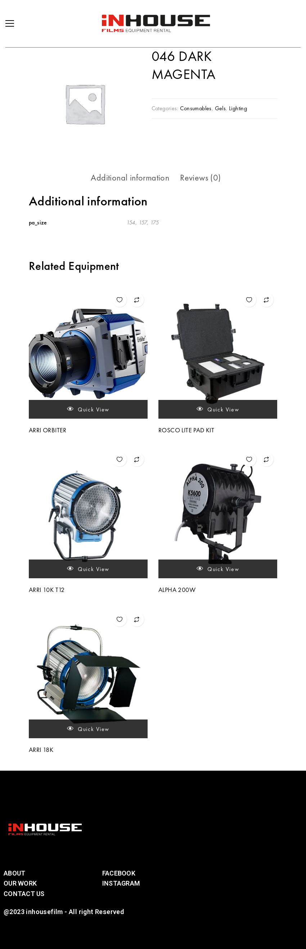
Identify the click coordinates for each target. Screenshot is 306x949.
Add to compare (137, 300)
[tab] (130, 177)
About (14, 873)
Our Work (20, 883)
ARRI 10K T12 (47, 589)
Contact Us (24, 893)
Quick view (88, 409)
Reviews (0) (200, 177)
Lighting (238, 108)
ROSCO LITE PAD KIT (186, 430)
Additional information (130, 177)
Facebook (118, 873)
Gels (220, 108)
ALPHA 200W (176, 589)
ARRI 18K (41, 749)
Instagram (121, 883)
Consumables (195, 108)
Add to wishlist (119, 300)
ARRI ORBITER (48, 430)
